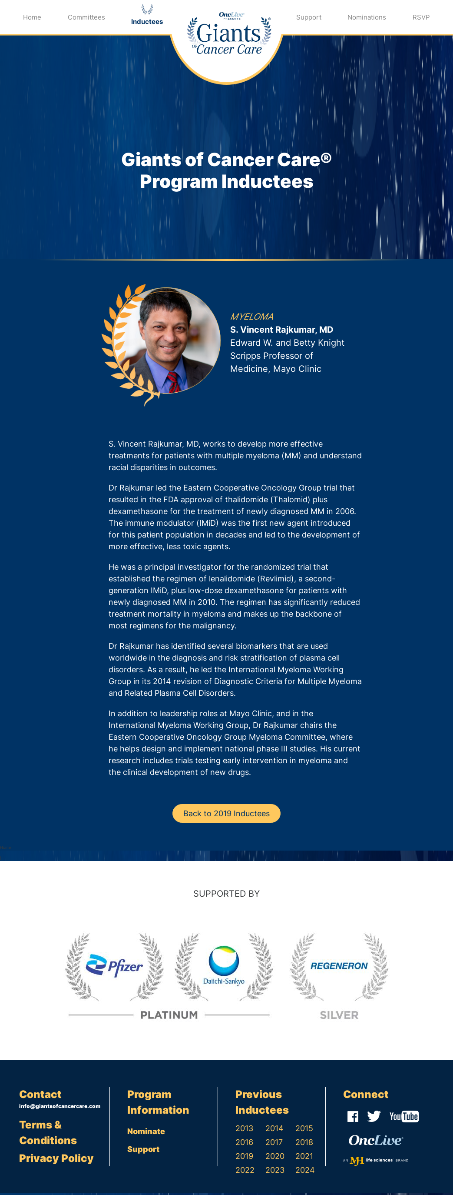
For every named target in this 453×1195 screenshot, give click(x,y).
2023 (274, 1172)
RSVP (421, 17)
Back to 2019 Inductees (226, 815)
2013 (244, 1130)
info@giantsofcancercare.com (59, 1108)
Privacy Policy (56, 1160)
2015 (304, 1130)
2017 (274, 1144)
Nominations (366, 17)
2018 (304, 1144)
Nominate (146, 1133)
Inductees (147, 21)
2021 (304, 1158)
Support (308, 17)
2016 (244, 1144)
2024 (305, 1172)
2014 (274, 1130)
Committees (86, 17)
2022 (245, 1172)
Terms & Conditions (48, 1135)
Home (32, 17)
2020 (274, 1158)
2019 (244, 1158)
